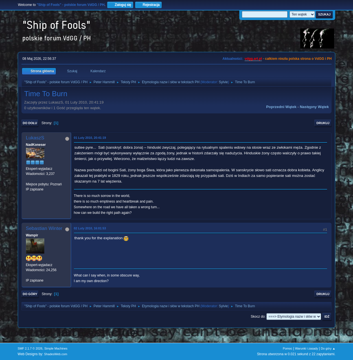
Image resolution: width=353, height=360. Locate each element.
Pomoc (287, 348)
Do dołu (30, 123)
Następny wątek (314, 107)
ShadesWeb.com (55, 354)
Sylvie (223, 82)
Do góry (30, 294)
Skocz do (258, 317)
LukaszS (35, 138)
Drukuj (323, 123)
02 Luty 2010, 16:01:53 (90, 228)
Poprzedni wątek (281, 107)
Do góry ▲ (328, 348)
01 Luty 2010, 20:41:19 (90, 137)
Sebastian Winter (44, 228)
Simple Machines (55, 348)
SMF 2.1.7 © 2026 (30, 348)
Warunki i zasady (306, 348)
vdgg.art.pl (253, 59)
